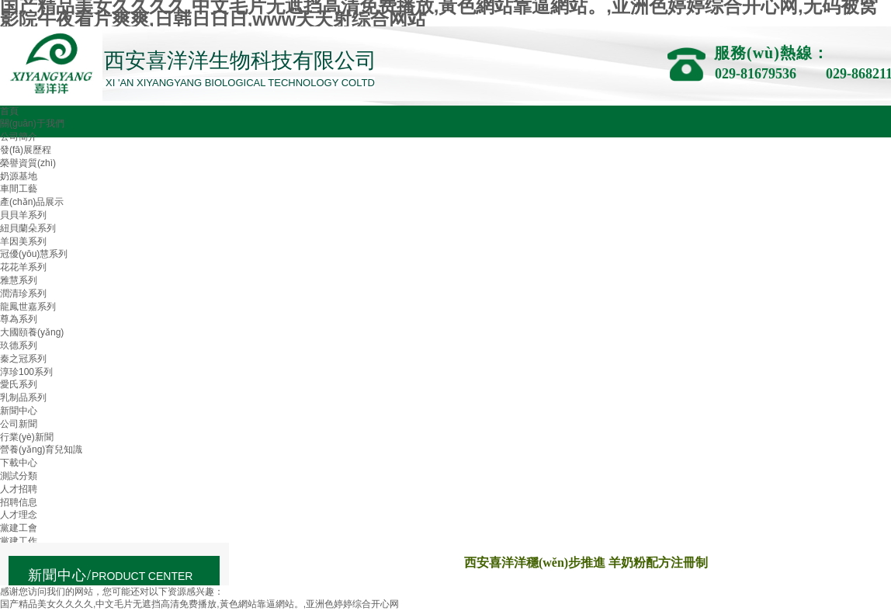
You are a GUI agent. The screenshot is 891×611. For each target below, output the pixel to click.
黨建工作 (18, 541)
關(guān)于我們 (32, 123)
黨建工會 (18, 527)
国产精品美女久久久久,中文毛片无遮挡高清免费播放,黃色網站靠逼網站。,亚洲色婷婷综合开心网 (199, 604)
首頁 (9, 111)
